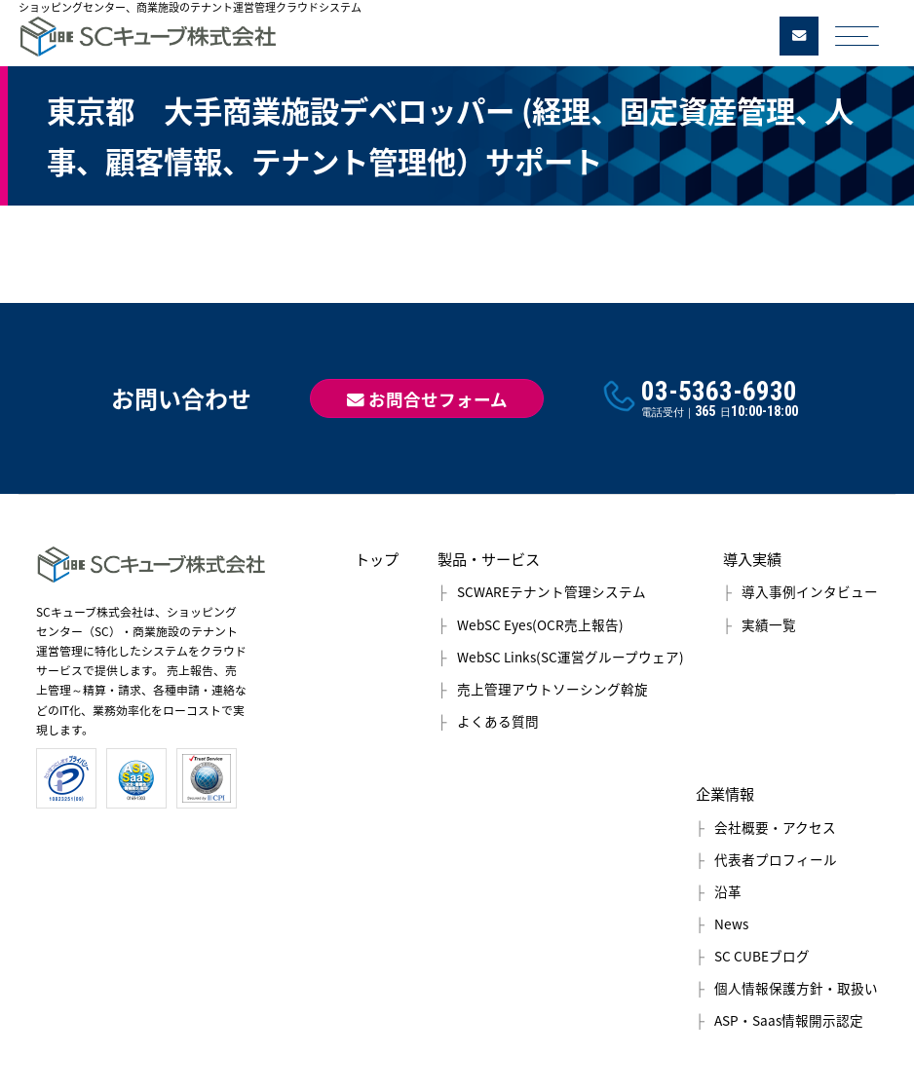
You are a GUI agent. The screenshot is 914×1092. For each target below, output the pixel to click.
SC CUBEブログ (762, 955)
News (731, 923)
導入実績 (752, 558)
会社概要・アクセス (775, 827)
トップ (377, 558)
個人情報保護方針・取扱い (796, 988)
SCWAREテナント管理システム (551, 591)
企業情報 (725, 793)
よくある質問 (498, 721)
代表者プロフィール (775, 859)
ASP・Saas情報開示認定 (788, 1020)
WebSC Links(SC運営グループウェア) (570, 656)
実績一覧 (769, 624)
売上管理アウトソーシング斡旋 (552, 688)
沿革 (728, 891)
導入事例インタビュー (810, 591)
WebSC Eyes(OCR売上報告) (540, 624)
